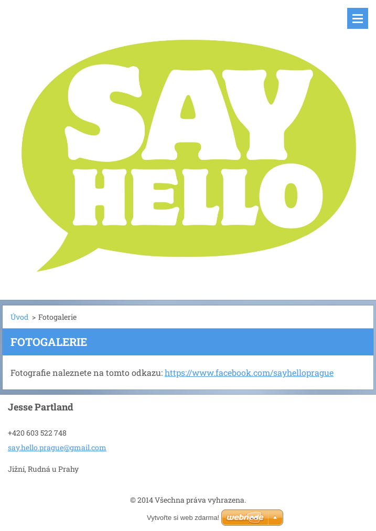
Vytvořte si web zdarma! (183, 518)
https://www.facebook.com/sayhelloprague (249, 372)
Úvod (19, 317)
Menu (357, 18)
